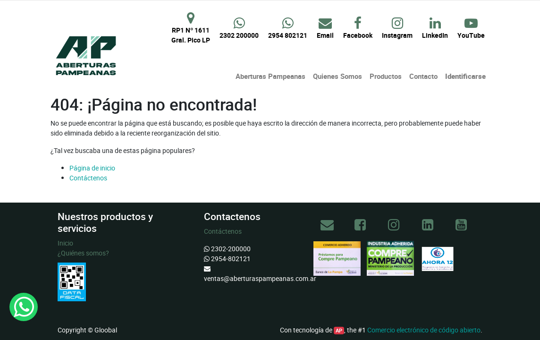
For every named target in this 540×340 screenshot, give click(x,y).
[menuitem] (270, 76)
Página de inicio (92, 167)
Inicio (65, 242)
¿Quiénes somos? (83, 252)
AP (339, 330)
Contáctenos (88, 177)
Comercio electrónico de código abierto (424, 329)
